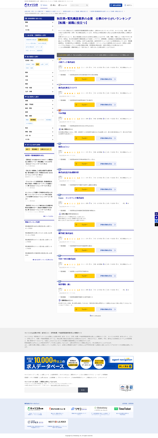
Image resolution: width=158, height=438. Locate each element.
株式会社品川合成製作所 (68, 172)
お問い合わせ (44, 377)
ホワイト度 (39, 47)
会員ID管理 (54, 374)
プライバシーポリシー (64, 377)
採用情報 (130, 403)
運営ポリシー (74, 374)
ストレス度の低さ (31, 43)
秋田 (27, 149)
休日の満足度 (42, 43)
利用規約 (105, 374)
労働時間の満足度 (31, 39)
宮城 (27, 68)
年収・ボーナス (30, 50)
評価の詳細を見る (106, 79)
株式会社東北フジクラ (67, 88)
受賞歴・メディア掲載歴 (31, 377)
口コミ (45, 5)
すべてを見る (49, 216)
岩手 (46, 64)
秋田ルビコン (64, 147)
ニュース (64, 5)
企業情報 (52, 377)
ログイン (129, 5)
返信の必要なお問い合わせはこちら (60, 385)
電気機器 (34, 149)
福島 (31, 68)
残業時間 (39, 50)
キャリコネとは (64, 374)
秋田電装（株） (64, 284)
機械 (27, 120)
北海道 (28, 64)
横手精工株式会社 (65, 233)
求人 (54, 5)
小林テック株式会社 (66, 62)
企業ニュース (45, 374)
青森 (33, 64)
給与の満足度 (30, 47)
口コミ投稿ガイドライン (87, 374)
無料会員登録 (117, 5)
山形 (42, 64)
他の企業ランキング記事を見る (43, 259)
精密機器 (48, 120)
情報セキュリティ (92, 377)
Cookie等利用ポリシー (78, 377)
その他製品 (29, 123)
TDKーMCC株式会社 (67, 259)
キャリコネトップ (29, 374)
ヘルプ (98, 374)
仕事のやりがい (45, 149)
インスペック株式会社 (74, 198)
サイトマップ (103, 377)
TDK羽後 (62, 113)
